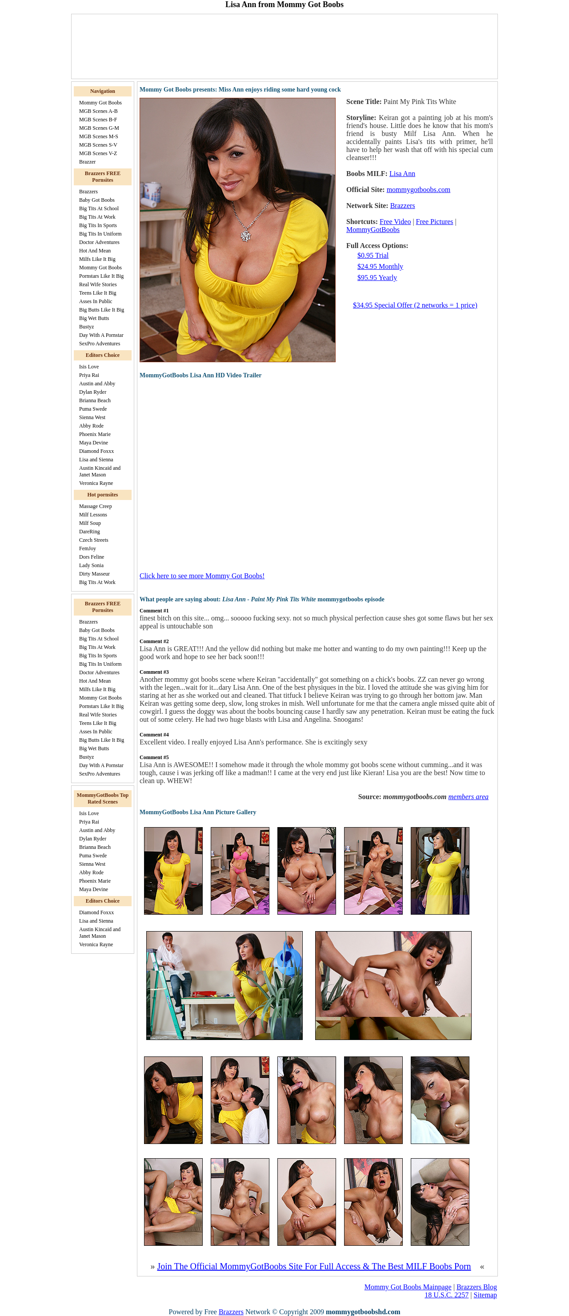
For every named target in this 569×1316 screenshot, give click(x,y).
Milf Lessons (93, 515)
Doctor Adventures (99, 242)
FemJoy (87, 548)
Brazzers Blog (477, 1287)
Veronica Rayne (96, 483)
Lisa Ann (402, 173)
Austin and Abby (97, 383)
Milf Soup (90, 523)
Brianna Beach (95, 400)
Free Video (395, 221)
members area (469, 796)
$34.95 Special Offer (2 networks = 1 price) (415, 305)
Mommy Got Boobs (100, 103)
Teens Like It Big (97, 293)
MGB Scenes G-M (99, 128)
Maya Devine (93, 443)
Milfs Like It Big (97, 259)
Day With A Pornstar (101, 335)
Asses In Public (95, 301)
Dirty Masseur (94, 574)
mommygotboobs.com (419, 189)
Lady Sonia (91, 565)
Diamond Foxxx (96, 451)
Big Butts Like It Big (101, 310)
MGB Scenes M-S (98, 136)
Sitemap (485, 1295)
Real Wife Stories (98, 284)
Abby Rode (91, 426)
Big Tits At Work (97, 217)
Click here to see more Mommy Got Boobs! (202, 576)
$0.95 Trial (373, 255)
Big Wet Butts (94, 318)
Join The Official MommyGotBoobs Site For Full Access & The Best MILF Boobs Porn (314, 1266)
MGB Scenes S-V (98, 145)
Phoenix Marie (95, 434)
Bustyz (86, 327)
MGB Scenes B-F (98, 119)
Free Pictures (434, 221)
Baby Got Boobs (97, 200)
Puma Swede (93, 409)
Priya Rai (89, 375)
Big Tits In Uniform (100, 234)
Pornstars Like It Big (101, 276)
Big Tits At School (99, 208)
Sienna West (92, 417)
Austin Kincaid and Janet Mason (99, 471)
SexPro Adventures (99, 343)
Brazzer (87, 162)
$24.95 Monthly (380, 266)
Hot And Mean (95, 251)
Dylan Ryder (92, 392)
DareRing (89, 531)
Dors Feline (91, 557)
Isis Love (89, 367)
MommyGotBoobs (373, 229)
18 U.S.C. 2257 (447, 1295)
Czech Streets (93, 540)
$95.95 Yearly (377, 277)
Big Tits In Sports (98, 225)
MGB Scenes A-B (98, 111)
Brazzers (88, 191)
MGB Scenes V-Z (98, 153)
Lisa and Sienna (96, 459)
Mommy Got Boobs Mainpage (408, 1287)
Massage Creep (95, 506)
